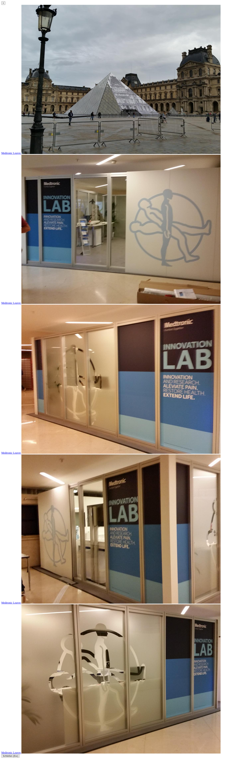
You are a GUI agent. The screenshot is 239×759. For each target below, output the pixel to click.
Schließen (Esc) (10, 756)
